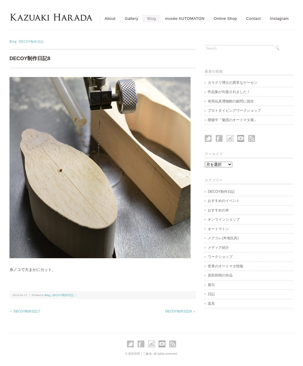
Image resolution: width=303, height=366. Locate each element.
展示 (211, 285)
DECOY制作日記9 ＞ (180, 311)
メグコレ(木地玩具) (223, 238)
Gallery (131, 18)
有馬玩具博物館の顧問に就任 (231, 101)
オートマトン (218, 229)
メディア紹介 (218, 247)
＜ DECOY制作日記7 (24, 311)
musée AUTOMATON (184, 18)
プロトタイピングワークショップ (234, 110)
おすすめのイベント (224, 201)
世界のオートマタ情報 (225, 266)
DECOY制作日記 (31, 41)
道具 (211, 303)
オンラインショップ (224, 219)
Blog (151, 18)
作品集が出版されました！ (229, 92)
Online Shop (225, 18)
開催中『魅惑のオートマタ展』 (232, 120)
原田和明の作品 (220, 275)
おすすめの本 (218, 210)
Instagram (279, 18)
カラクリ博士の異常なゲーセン (232, 83)
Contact (253, 18)
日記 (211, 294)
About (109, 18)
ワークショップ (220, 257)
